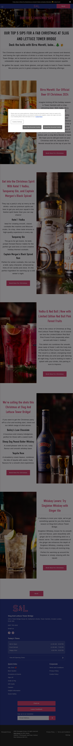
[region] (36, 120)
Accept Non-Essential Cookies (52, 127)
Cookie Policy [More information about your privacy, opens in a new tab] (39, 116)
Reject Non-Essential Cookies (32, 127)
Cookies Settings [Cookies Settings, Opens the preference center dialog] (17, 121)
